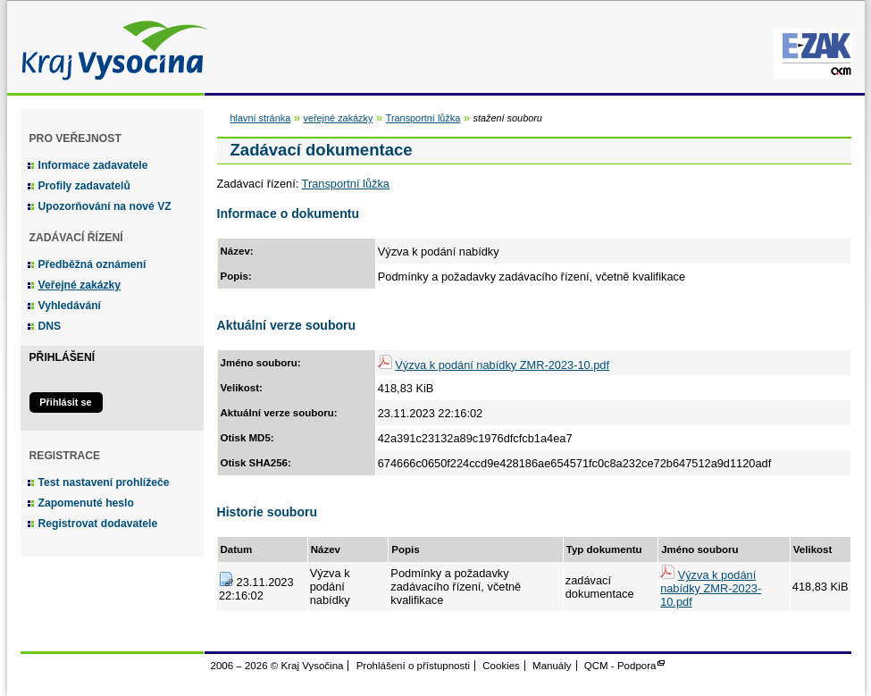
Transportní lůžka (423, 118)
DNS (50, 326)
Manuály (552, 665)
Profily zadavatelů (84, 186)
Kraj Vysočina (110, 47)
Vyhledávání (70, 305)
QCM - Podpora (620, 665)
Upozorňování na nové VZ (105, 206)
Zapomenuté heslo (86, 503)
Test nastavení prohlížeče (104, 482)
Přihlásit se (65, 402)
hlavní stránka (260, 118)
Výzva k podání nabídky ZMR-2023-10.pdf (502, 365)
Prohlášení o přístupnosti (413, 665)
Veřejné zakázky (79, 285)
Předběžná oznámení (92, 264)
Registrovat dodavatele (98, 523)
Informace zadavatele (93, 165)
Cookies (501, 665)
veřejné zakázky (338, 118)
